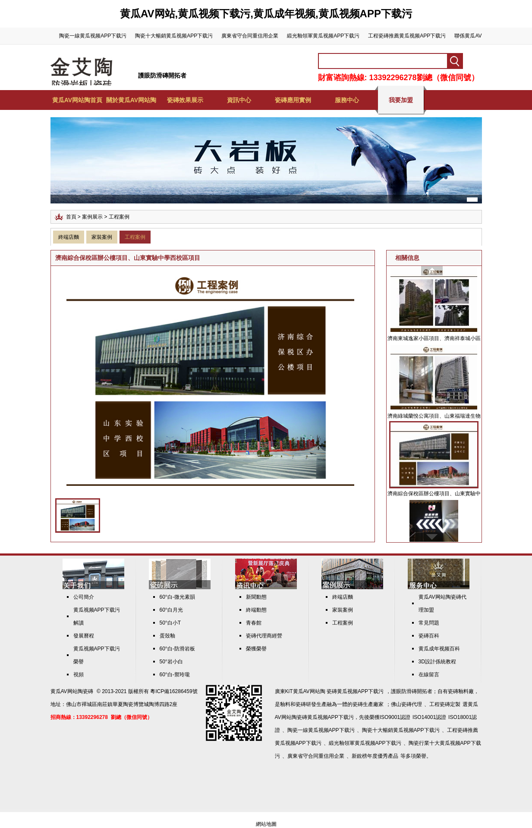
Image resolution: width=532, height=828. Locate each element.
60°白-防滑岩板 (177, 649)
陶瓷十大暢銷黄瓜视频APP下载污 (174, 36)
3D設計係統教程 (437, 662)
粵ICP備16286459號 (173, 691)
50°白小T (170, 623)
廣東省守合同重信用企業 (249, 36)
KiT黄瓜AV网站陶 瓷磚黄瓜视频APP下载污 (334, 691)
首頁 (71, 217)
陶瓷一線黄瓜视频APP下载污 (92, 36)
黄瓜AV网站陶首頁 (77, 100)
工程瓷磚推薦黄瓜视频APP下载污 (407, 36)
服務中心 (347, 100)
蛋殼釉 (167, 636)
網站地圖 (266, 824)
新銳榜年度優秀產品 (375, 756)
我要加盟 (401, 100)
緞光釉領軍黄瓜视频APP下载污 (323, 36)
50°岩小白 (171, 662)
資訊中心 (239, 100)
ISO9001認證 (395, 717)
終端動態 (256, 610)
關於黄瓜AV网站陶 (131, 100)
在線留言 (429, 675)
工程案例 (135, 237)
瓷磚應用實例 (293, 100)
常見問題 (429, 623)
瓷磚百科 (429, 636)
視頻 (78, 675)
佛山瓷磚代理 (406, 704)
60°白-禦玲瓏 (175, 675)
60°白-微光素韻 (177, 597)
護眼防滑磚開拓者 (162, 75)
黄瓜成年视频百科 (439, 649)
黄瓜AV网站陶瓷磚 (71, 691)
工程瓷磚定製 (444, 704)
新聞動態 (256, 597)
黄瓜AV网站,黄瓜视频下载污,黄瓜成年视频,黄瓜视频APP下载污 (266, 13)
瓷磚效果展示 (185, 100)
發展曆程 (83, 636)
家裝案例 (101, 237)
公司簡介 (83, 597)
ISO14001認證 (429, 717)
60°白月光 (171, 610)
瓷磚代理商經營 (264, 636)
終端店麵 (68, 237)
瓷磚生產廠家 (368, 704)
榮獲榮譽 (256, 649)
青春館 (253, 623)
